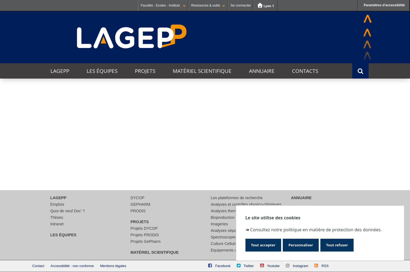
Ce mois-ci (121, 108)
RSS (325, 266)
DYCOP (137, 198)
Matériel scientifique (202, 70)
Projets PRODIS (144, 235)
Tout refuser (352, 244)
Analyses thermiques (229, 211)
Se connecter (240, 5)
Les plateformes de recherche (237, 198)
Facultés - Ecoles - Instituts (163, 5)
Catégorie (52, 156)
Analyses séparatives (229, 230)
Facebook (222, 266)
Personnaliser (310, 244)
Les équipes (102, 70)
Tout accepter (266, 244)
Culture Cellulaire (226, 243)
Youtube (273, 266)
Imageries (219, 224)
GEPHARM (140, 204)
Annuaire (262, 70)
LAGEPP (59, 70)
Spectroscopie (223, 237)
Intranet (57, 224)
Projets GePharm (145, 241)
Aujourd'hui (57, 108)
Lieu (46, 166)
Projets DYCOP (144, 228)
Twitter (249, 266)
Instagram (300, 266)
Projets (145, 70)
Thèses (56, 217)
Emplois (57, 204)
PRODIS (137, 211)
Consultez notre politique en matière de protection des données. (316, 228)
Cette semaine (89, 108)
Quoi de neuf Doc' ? (67, 211)
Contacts (305, 70)
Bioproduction (223, 217)
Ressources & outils (208, 5)
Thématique (54, 146)
